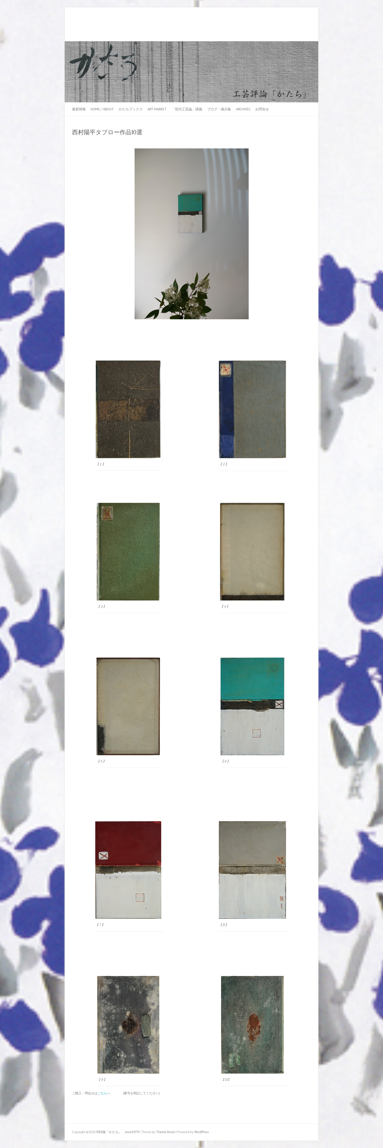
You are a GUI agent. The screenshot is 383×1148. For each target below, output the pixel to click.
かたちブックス (131, 109)
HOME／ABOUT (102, 109)
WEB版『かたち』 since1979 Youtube (298, 25)
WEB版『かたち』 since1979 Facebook (291, 25)
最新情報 (79, 109)
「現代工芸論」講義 (186, 109)
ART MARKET (157, 109)
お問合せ (262, 109)
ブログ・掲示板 (219, 109)
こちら (102, 1093)
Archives (243, 109)
